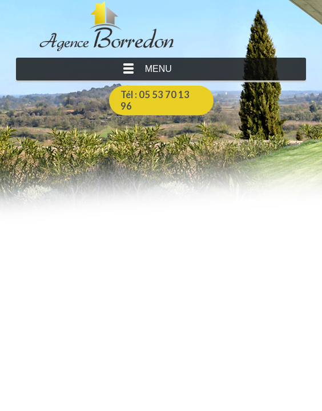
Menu (158, 69)
